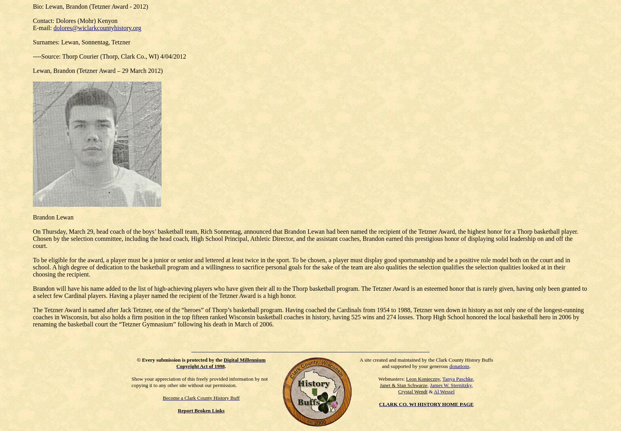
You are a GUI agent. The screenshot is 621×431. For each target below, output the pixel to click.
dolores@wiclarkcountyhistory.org (97, 28)
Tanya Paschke (457, 379)
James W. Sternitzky (451, 385)
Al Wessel (444, 392)
